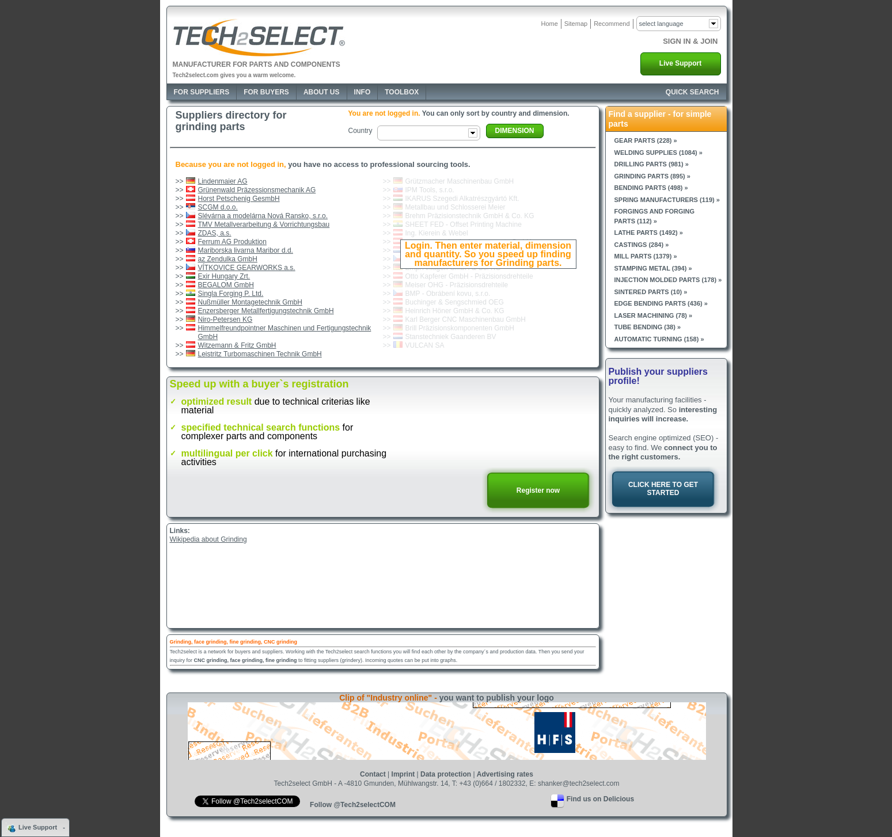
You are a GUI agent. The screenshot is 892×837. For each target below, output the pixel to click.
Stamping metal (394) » (653, 268)
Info (362, 92)
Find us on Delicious (600, 799)
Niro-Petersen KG (225, 319)
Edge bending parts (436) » (661, 303)
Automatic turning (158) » (659, 339)
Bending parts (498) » (651, 187)
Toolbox (402, 92)
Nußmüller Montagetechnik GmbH (250, 302)
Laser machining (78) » (653, 315)
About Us (321, 92)
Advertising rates (505, 774)
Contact (373, 774)
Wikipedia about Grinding (208, 539)
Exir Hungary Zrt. (224, 276)
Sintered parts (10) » (651, 291)
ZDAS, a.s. (214, 233)
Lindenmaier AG (223, 181)
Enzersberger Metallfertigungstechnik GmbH (266, 311)
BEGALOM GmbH (226, 285)
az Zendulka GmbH (227, 259)
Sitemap (575, 23)
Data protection (445, 774)
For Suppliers (202, 92)
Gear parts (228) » (645, 140)
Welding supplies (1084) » (658, 152)
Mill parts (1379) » (645, 256)
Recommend (611, 23)
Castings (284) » (641, 244)
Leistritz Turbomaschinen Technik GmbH (260, 354)
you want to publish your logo (496, 697)
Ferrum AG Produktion (232, 242)
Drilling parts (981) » (651, 164)
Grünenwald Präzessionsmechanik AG (257, 190)
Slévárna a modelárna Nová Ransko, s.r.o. (263, 216)
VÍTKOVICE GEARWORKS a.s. (246, 268)
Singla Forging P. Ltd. (231, 294)
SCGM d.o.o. (218, 207)
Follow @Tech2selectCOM (353, 805)
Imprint (403, 774)
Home (549, 23)
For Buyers (266, 92)
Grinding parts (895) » (652, 176)
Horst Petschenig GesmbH (239, 199)
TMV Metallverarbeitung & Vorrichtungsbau (264, 224)
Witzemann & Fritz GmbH (237, 345)
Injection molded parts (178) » (668, 279)
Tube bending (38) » (647, 327)
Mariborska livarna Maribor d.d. (245, 250)
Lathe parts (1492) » (648, 232)
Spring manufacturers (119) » (667, 199)
